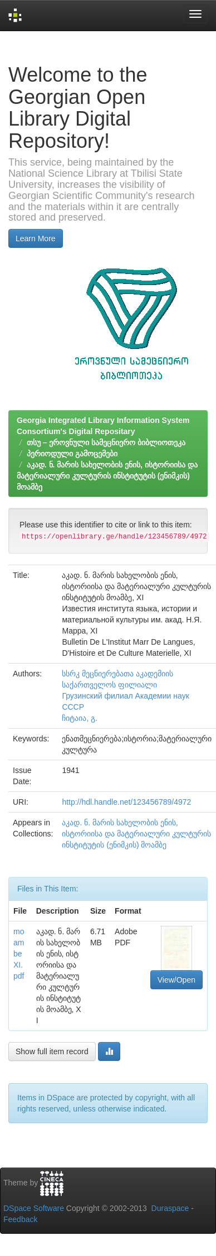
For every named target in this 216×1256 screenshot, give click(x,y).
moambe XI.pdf (18, 953)
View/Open (176, 979)
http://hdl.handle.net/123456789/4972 (126, 802)
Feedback (20, 1219)
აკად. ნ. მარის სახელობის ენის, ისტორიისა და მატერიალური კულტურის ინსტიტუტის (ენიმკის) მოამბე (107, 475)
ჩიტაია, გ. (79, 718)
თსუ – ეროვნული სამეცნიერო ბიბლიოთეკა (106, 442)
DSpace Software (33, 1208)
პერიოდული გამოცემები (72, 453)
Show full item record (52, 1051)
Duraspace (170, 1208)
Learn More (36, 238)
